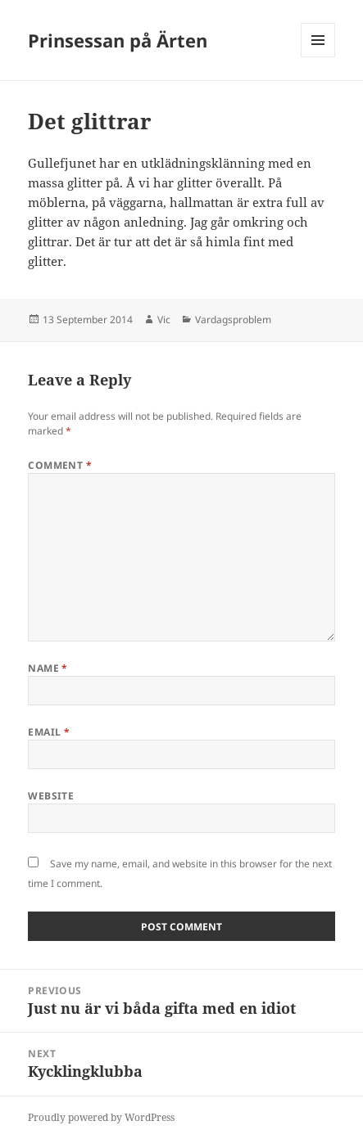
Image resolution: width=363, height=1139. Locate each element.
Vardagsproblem (233, 319)
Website (51, 796)
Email (49, 732)
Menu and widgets (318, 56)
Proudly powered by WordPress (101, 1117)
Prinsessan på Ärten (117, 40)
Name (48, 668)
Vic (163, 319)
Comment (60, 465)
